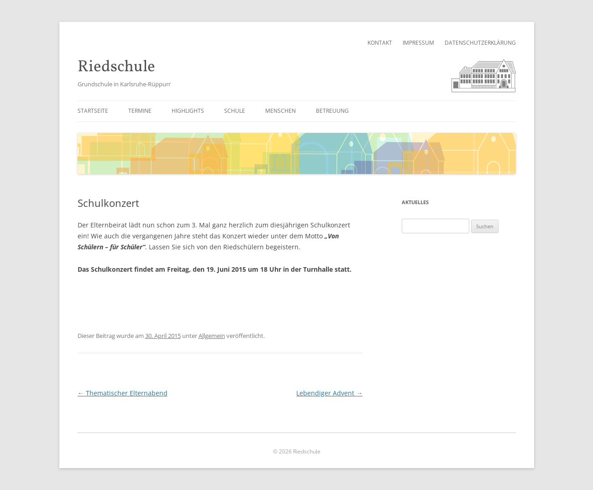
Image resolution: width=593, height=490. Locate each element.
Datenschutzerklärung (480, 43)
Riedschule (116, 67)
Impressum (418, 43)
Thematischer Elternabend (123, 393)
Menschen (280, 111)
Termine (140, 111)
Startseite (93, 111)
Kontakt (379, 43)
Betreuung (332, 111)
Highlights (188, 111)
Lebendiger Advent (329, 393)
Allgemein (212, 336)
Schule (234, 111)
